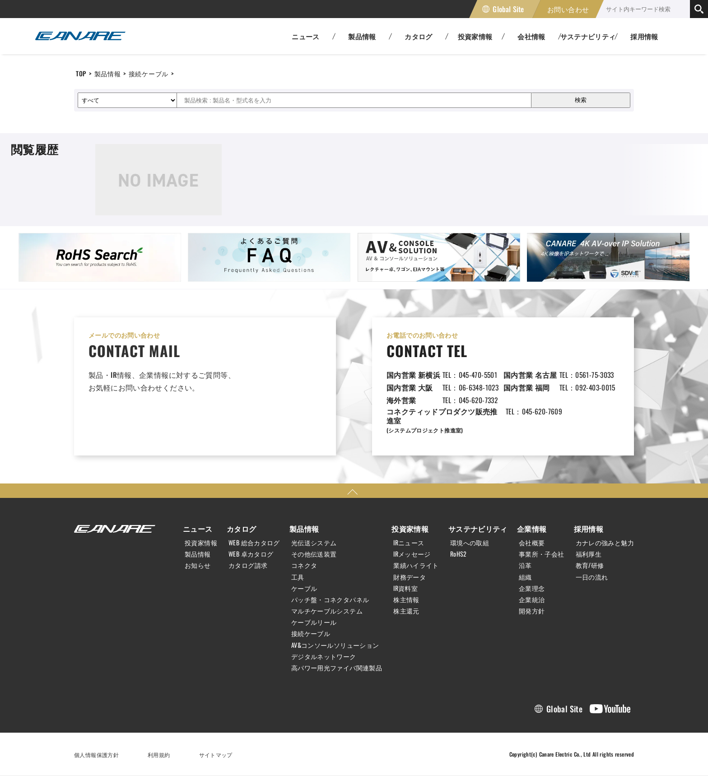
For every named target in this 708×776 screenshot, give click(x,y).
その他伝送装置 (314, 554)
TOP (81, 73)
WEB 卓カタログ (250, 554)
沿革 (525, 565)
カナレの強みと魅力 (605, 542)
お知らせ (198, 565)
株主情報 (406, 599)
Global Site (508, 9)
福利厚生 (589, 554)
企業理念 (532, 588)
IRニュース (408, 542)
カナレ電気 (80, 36)
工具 (297, 577)
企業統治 (532, 599)
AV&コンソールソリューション (335, 645)
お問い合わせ (568, 9)
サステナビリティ (478, 528)
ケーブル (304, 588)
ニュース (198, 528)
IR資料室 (405, 588)
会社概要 (532, 542)
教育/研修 (590, 565)
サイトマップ (216, 754)
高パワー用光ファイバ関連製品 (336, 667)
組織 (525, 577)
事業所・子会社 (541, 554)
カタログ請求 (247, 565)
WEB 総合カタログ (254, 542)
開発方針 (532, 611)
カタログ (241, 528)
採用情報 (644, 36)
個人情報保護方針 (96, 754)
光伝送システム (314, 542)
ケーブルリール (314, 622)
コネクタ (304, 565)
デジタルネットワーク (323, 656)
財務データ (409, 577)
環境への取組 (469, 542)
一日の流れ (592, 577)
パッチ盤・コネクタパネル (330, 599)
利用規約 (159, 754)
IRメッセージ (412, 554)
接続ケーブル (148, 73)
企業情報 (532, 528)
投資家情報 (201, 542)
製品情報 (107, 73)
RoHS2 (458, 554)
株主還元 (406, 611)
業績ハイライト (416, 565)
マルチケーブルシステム (327, 611)
